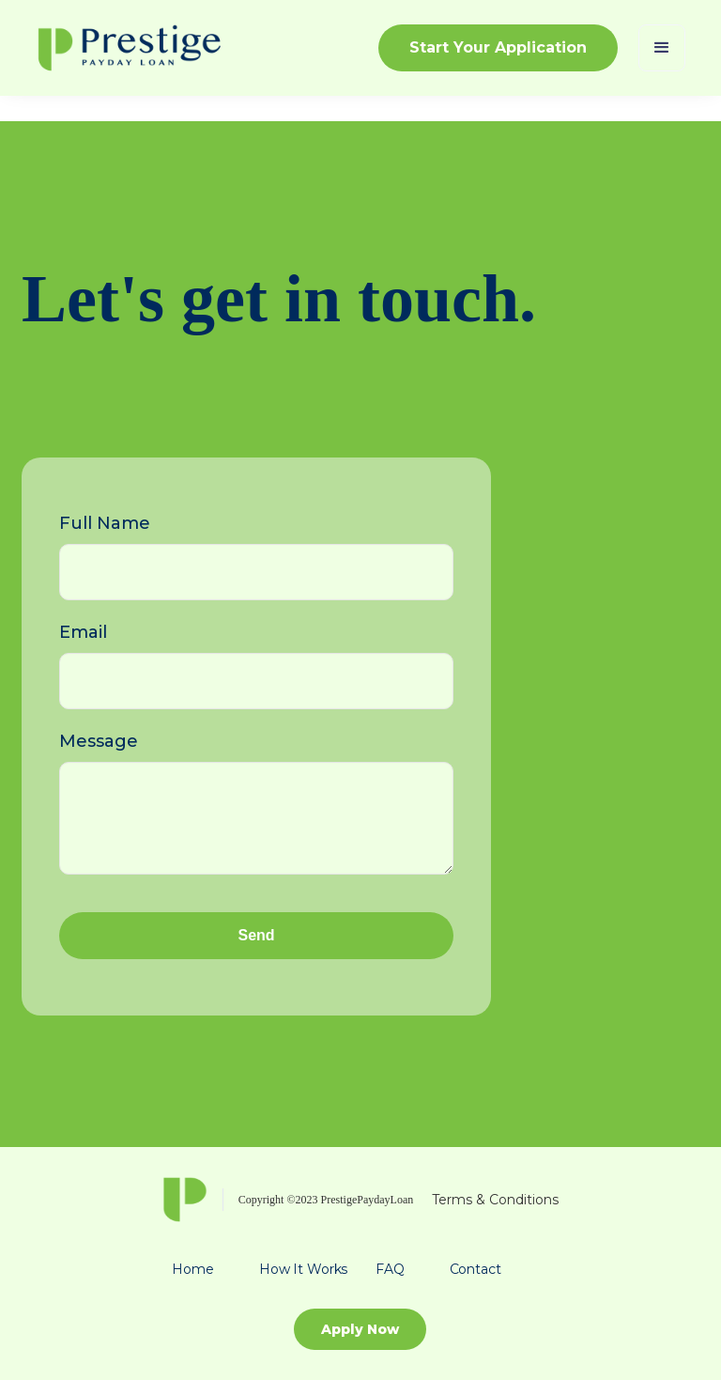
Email (83, 632)
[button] (661, 47)
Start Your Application (498, 47)
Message (98, 741)
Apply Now (360, 1329)
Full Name (104, 523)
